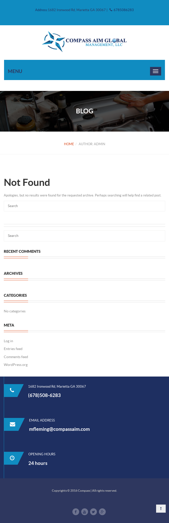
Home (69, 144)
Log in (8, 341)
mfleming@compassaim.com (59, 429)
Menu (15, 71)
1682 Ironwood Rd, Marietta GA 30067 (77, 10)
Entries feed (13, 349)
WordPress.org (16, 365)
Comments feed (16, 357)
